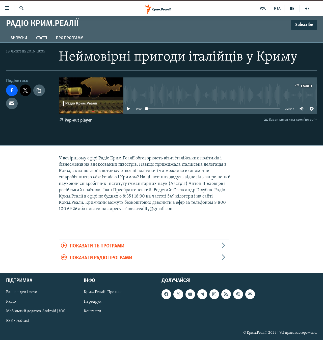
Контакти (92, 311)
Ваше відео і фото (21, 292)
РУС (263, 9)
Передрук (92, 302)
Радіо (11, 302)
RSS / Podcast (17, 321)
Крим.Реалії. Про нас (102, 292)
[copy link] (39, 90)
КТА (277, 9)
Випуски (19, 38)
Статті (41, 38)
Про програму (69, 38)
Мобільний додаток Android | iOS (35, 311)
